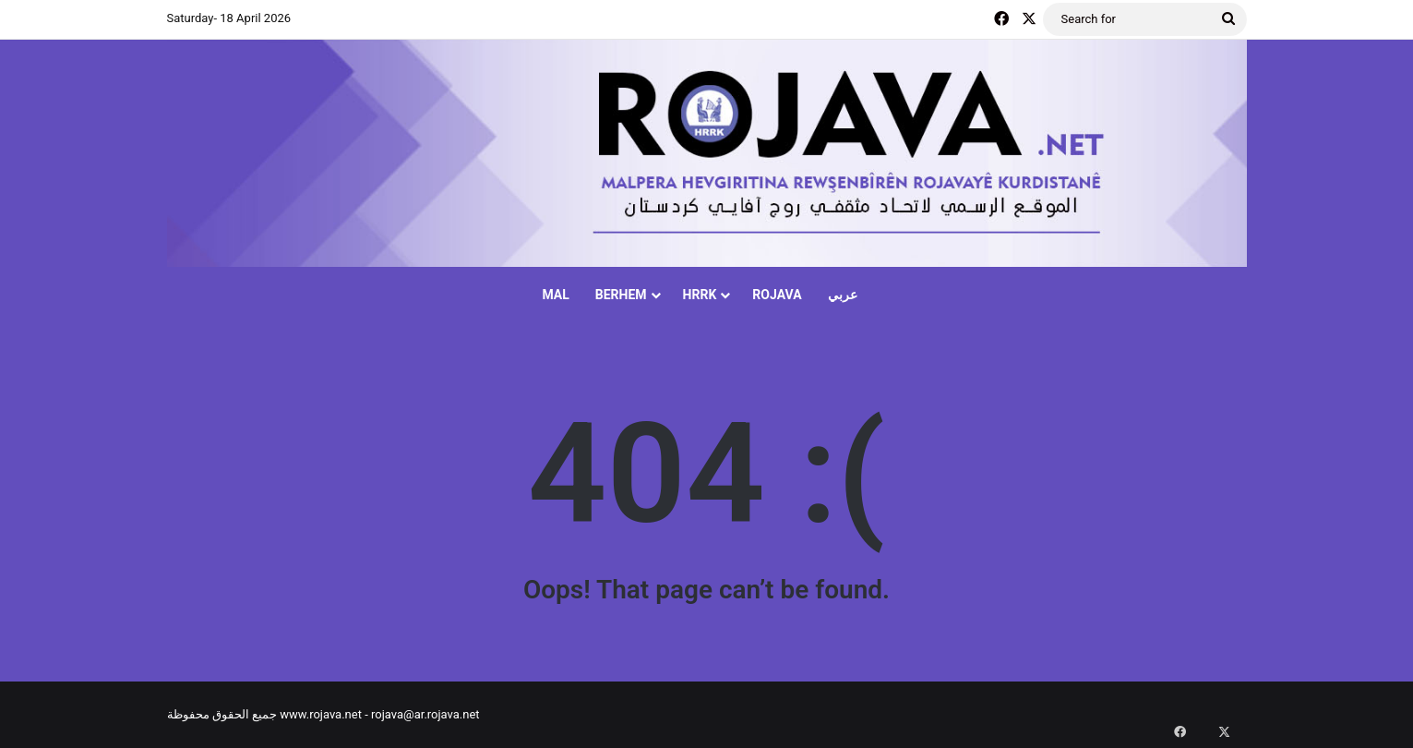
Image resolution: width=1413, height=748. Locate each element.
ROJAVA (776, 294)
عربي (842, 294)
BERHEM (621, 294)
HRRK (700, 294)
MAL (555, 294)
